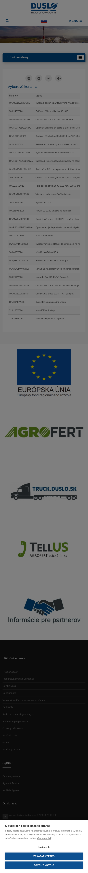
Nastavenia (44, 847)
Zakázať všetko (44, 856)
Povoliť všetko (44, 865)
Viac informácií (44, 838)
